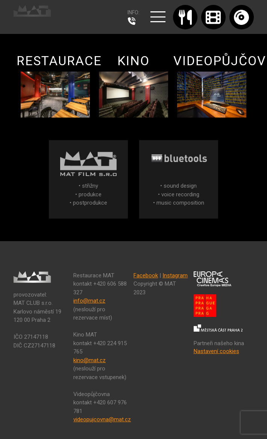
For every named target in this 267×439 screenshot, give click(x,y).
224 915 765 (133, 21)
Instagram (175, 275)
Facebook (146, 275)
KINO (133, 85)
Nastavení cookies (216, 351)
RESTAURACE (59, 85)
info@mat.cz (89, 300)
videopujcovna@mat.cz (102, 419)
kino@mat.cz (89, 360)
